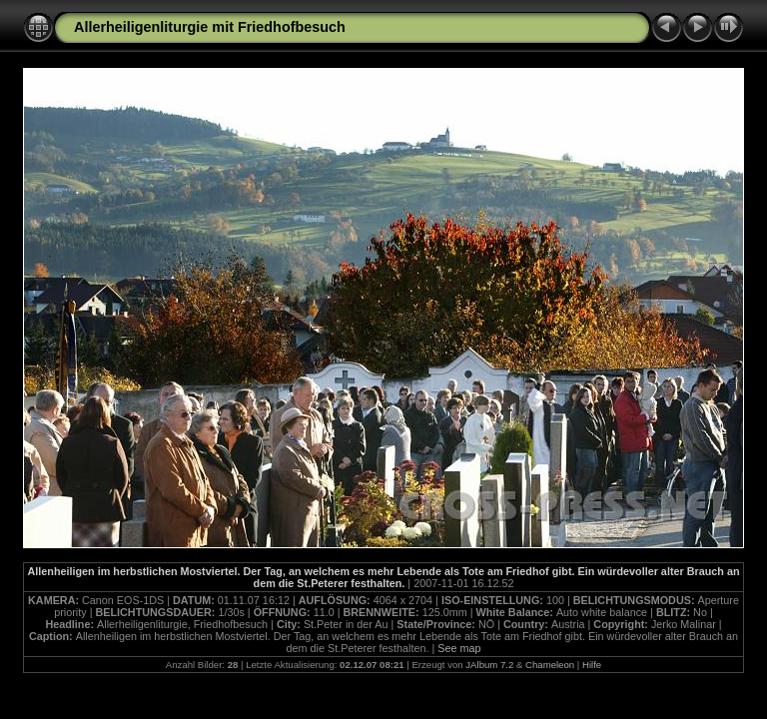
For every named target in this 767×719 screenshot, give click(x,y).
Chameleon (549, 664)
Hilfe (591, 664)
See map (458, 648)
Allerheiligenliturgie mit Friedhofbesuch (210, 27)
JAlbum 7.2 (489, 664)
